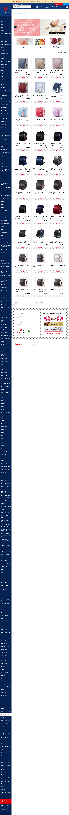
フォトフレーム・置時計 (5, 413)
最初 (16, 302)
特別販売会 (3, 789)
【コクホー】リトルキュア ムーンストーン (40, 89)
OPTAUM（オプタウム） (6, 600)
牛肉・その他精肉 (5, 223)
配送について (21, 324)
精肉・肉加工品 (4, 220)
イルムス (3, 503)
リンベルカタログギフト (5, 455)
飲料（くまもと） (5, 317)
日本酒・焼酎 (4, 232)
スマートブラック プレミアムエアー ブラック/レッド (40, 187)
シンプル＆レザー (5, 746)
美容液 (3, 636)
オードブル (4, 249)
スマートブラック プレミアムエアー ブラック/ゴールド (57, 187)
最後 (64, 302)
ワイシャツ (3, 675)
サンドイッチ (4, 252)
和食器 (3, 403)
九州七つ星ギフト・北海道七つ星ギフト (5, 530)
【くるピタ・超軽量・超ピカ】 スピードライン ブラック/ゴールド (57, 235)
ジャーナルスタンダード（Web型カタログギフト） (5, 545)
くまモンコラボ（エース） (5, 769)
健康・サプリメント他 (5, 633)
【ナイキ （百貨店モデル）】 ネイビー (40, 260)
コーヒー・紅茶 (4, 210)
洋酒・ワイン (4, 41)
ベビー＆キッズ (5, 714)
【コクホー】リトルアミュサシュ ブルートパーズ (57, 89)
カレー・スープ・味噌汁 (5, 188)
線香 (2, 442)
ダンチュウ (3, 509)
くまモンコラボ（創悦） (5, 778)
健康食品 (3, 640)
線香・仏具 (4, 438)
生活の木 (3, 127)
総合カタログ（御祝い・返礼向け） (5, 487)
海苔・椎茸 (3, 284)
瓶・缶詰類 (3, 84)
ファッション (4, 652)
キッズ (3, 726)
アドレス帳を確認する (56, 7)
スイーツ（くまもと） (5, 301)
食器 (3, 397)
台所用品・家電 (5, 426)
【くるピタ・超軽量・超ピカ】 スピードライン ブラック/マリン (40, 235)
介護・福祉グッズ (5, 646)
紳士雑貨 (3, 692)
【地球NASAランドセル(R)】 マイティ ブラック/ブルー (22, 211)
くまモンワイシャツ (5, 678)
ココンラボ (4, 592)
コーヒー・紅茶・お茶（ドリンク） (5, 170)
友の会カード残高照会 (48, 7)
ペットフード (4, 752)
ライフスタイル (5, 98)
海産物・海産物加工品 (5, 54)
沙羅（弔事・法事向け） (5, 521)
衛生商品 (3, 445)
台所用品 (3, 429)
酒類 (2, 38)
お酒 (2, 156)
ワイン (3, 235)
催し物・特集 (4, 107)
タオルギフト (4, 104)
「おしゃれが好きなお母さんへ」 (5, 136)
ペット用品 (3, 749)
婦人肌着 (3, 666)
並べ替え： (17, 52)
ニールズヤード (4, 118)
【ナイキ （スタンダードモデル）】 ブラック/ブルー (21, 284)
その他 (3, 420)
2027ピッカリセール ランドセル (6, 734)
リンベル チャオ (5, 475)
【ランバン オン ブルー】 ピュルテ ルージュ (22, 89)
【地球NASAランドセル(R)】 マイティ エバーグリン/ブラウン (22, 235)
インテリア (4, 409)
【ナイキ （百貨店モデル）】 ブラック (22, 260)
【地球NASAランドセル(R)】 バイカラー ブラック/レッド (22, 138)
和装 (2, 708)
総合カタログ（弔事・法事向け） (5, 492)
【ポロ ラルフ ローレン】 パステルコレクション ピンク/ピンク (40, 114)
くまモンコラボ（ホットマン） (5, 773)
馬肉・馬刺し (4, 332)
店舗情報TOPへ (51, 4)
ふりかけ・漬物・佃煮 (6, 61)
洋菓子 (2, 24)
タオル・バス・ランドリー (5, 379)
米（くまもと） (4, 351)
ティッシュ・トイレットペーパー (5, 393)
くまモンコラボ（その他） (5, 782)
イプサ (3, 569)
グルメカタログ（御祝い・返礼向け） (5, 496)
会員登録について (22, 316)
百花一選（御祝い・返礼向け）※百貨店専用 (5, 540)
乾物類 (3, 58)
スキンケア (3, 575)
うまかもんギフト (5, 469)
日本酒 (3, 344)
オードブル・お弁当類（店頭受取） (5, 246)
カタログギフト (5, 451)
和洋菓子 (3, 304)
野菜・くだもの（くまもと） (5, 355)
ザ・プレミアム (4, 463)
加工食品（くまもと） (5, 267)
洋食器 (3, 400)
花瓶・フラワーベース (6, 417)
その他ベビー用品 (5, 723)
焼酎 (2, 341)
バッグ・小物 (4, 139)
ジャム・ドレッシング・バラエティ (5, 91)
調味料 (3, 192)
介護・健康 (4, 629)
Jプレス (3, 698)
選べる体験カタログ (5, 466)
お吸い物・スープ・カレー (5, 80)
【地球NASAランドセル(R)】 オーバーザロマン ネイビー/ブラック (22, 162)
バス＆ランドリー (5, 101)
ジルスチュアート (5, 579)
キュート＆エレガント (5, 738)
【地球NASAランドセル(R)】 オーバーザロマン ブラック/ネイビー (57, 138)
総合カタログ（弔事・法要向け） (5, 480)
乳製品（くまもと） (5, 361)
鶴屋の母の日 (4, 110)
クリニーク (3, 572)
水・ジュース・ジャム (6, 324)
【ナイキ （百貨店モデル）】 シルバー (57, 260)
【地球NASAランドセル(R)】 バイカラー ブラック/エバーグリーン (40, 138)
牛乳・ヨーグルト (5, 364)
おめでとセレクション (6, 506)
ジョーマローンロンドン (5, 586)
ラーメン (3, 310)
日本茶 (3, 73)
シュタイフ (3, 786)
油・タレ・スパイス (5, 195)
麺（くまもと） (5, 307)
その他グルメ (4, 173)
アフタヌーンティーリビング (5, 131)
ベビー (3, 717)
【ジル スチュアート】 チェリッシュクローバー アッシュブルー (22, 65)
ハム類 (2, 50)
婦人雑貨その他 (4, 663)
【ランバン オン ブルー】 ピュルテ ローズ (57, 65)
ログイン (65, 4)
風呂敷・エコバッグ (5, 711)
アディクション (4, 618)
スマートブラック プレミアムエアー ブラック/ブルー (22, 187)
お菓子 (2, 21)
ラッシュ (3, 121)
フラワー (3, 124)
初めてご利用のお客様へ (40, 7)
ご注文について (22, 319)
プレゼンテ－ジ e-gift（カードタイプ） (5, 550)
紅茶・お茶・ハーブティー (5, 321)
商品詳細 (23, 77)
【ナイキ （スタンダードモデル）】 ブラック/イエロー (56, 284)
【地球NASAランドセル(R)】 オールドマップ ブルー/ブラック (40, 162)
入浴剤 (2, 389)
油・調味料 (3, 87)
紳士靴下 (3, 695)
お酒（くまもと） (5, 338)
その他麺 (3, 313)
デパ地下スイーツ (5, 198)
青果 (2, 238)
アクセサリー (4, 701)
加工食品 (3, 180)
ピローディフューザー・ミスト (5, 612)
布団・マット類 (4, 375)
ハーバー (3, 589)
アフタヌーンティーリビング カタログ (5, 559)
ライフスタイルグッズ (5, 369)
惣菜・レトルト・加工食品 (5, 272)
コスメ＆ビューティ (5, 563)
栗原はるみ (3, 435)
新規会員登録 (58, 4)
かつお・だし (4, 64)
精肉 (2, 47)
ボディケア (3, 621)
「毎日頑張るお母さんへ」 (5, 114)
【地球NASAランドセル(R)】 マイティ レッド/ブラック (57, 211)
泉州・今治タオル (5, 386)
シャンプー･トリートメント (6, 625)
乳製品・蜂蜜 (4, 95)
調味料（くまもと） (5, 290)
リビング (3, 146)
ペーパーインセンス (5, 607)
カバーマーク (4, 582)
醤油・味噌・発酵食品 (6, 293)
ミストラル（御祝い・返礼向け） (5, 516)
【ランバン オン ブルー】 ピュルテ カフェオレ (40, 65)
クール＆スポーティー (5, 743)
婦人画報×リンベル (5, 472)
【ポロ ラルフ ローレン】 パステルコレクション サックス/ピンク (22, 114)
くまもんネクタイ (5, 686)
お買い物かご (65, 7)
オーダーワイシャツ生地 (5, 682)
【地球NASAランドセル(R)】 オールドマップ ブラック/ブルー (57, 162)
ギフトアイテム (5, 720)
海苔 (2, 70)
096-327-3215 (4, 808)
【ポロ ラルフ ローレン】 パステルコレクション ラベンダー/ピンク (57, 114)
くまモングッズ (5, 755)
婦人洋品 (3, 660)
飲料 (2, 30)
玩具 (2, 730)
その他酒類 (3, 347)
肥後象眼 (3, 705)
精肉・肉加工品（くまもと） (5, 328)
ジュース (3, 217)
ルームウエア (4, 149)
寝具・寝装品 (4, 372)
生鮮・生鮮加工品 (5, 44)
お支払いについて (22, 322)
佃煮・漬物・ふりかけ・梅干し (5, 276)
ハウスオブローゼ (5, 615)
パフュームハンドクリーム (5, 604)
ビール (3, 229)
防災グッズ (3, 448)
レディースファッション (5, 656)
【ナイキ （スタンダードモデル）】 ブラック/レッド (39, 284)
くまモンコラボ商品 (5, 765)
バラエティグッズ (5, 758)
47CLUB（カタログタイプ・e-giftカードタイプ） (6, 535)
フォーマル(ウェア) (5, 669)
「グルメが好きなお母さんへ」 (5, 153)
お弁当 (3, 255)
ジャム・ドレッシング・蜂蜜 (5, 184)
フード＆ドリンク (5, 176)
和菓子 (2, 27)
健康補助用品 (4, 649)
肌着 (2, 689)
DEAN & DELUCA (5, 512)
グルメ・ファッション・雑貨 (5, 459)
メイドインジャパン (5, 500)
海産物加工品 (4, 287)
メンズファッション (5, 672)
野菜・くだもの (4, 166)
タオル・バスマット (5, 383)
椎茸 (2, 67)
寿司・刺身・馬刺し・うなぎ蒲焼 (5, 260)
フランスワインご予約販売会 (5, 793)
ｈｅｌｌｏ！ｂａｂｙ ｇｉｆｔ (6, 555)
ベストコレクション (5, 483)
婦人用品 (3, 143)
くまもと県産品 (5, 263)
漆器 (2, 406)
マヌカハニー (4, 643)
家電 (2, 432)
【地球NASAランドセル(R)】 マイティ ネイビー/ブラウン (40, 211)
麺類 (2, 76)
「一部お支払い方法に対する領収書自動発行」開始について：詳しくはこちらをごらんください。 (38, 1)
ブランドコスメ (5, 566)
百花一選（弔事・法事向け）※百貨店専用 (5, 525)
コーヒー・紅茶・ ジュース (6, 34)
